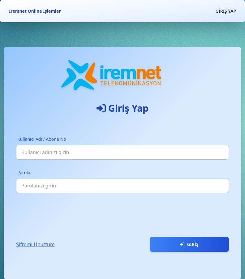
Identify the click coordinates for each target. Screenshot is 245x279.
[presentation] (63, 212)
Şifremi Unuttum (35, 244)
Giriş (189, 244)
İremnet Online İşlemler (35, 11)
